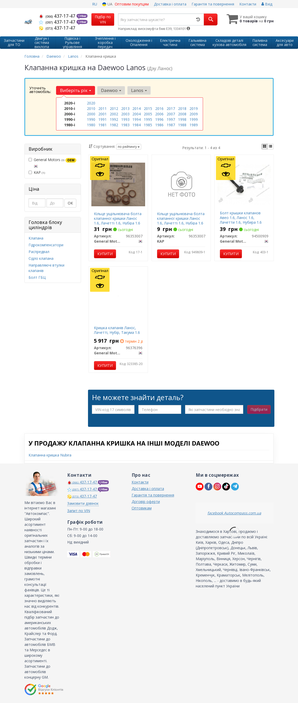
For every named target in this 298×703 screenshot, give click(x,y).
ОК (70, 203)
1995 (148, 119)
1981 (102, 124)
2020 (91, 103)
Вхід (266, 4)
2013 (125, 108)
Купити (105, 253)
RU (94, 4)
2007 (171, 113)
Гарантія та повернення (213, 4)
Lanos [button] (139, 90)
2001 (102, 113)
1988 (182, 124)
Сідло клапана (41, 258)
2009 (193, 113)
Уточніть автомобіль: (40, 89)
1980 (91, 124)
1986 (159, 124)
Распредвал (39, 251)
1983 (125, 124)
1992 (114, 119)
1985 (148, 124)
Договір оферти (146, 501)
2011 (102, 108)
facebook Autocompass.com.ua (234, 512)
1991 (102, 119)
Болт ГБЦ (37, 277)
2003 (125, 113)
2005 (148, 113)
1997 (171, 119)
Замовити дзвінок (83, 503)
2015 (148, 108)
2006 (159, 113)
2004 (136, 113)
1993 (125, 119)
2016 (159, 108)
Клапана (36, 238)
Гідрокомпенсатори (46, 244)
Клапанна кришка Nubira (50, 455)
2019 (193, 108)
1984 (136, 124)
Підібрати (258, 409)
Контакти (247, 4)
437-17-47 (58, 16)
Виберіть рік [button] (75, 90)
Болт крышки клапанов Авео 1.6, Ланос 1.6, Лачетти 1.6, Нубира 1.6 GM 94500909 (241, 220)
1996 (159, 119)
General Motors (52, 162)
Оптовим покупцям (132, 4)
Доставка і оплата (170, 4)
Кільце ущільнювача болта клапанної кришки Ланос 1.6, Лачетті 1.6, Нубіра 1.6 (117, 218)
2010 (91, 108)
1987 (171, 124)
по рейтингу (129, 146)
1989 (193, 124)
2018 (182, 108)
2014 (136, 108)
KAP (37, 172)
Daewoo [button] (111, 90)
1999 (193, 119)
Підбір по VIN (103, 19)
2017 (171, 108)
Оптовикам (142, 508)
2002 (114, 113)
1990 (91, 119)
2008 (182, 113)
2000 (91, 113)
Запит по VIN (78, 510)
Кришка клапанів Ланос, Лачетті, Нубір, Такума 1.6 (117, 330)
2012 (114, 108)
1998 (182, 119)
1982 (114, 124)
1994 (136, 119)
